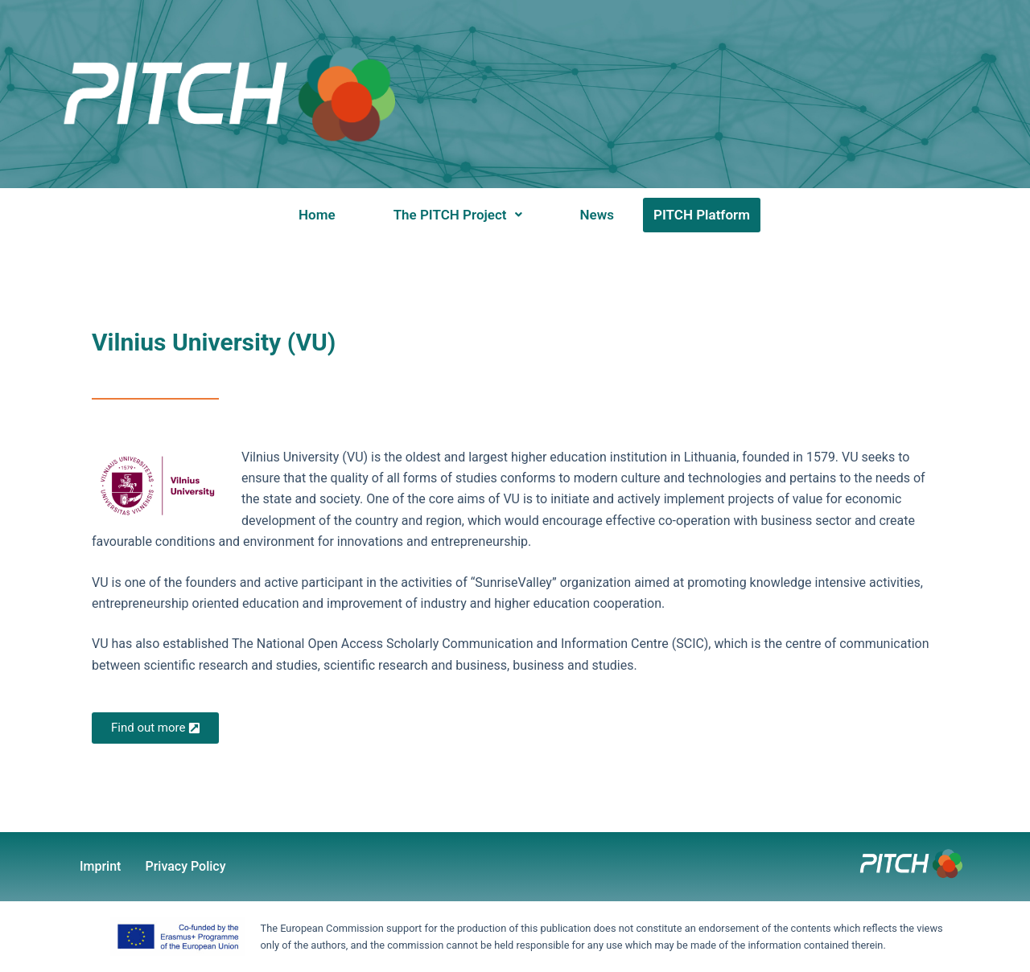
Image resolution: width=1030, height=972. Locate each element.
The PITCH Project (457, 215)
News (597, 215)
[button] (458, 215)
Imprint (100, 866)
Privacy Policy (185, 866)
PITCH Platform (701, 215)
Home (317, 215)
